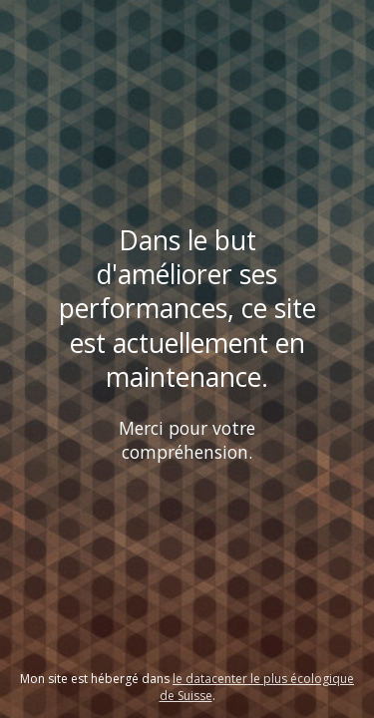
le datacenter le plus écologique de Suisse (257, 687)
